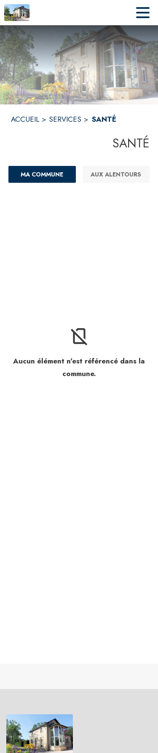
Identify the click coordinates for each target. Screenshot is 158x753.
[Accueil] (16, 12)
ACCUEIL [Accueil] (25, 119)
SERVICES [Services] (65, 119)
